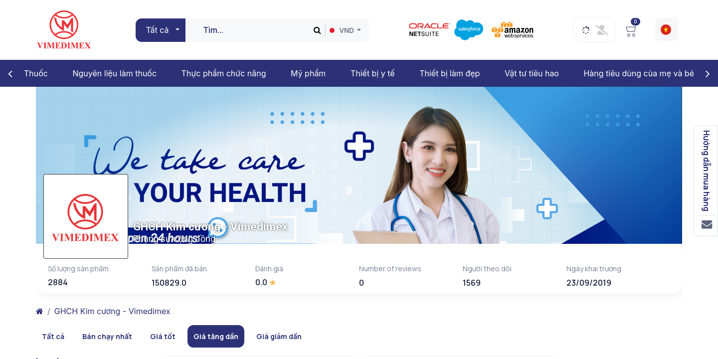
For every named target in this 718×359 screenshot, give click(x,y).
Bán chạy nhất (107, 336)
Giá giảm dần (279, 336)
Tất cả (53, 336)
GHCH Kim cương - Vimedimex (112, 311)
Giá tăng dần (215, 336)
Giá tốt (163, 336)
